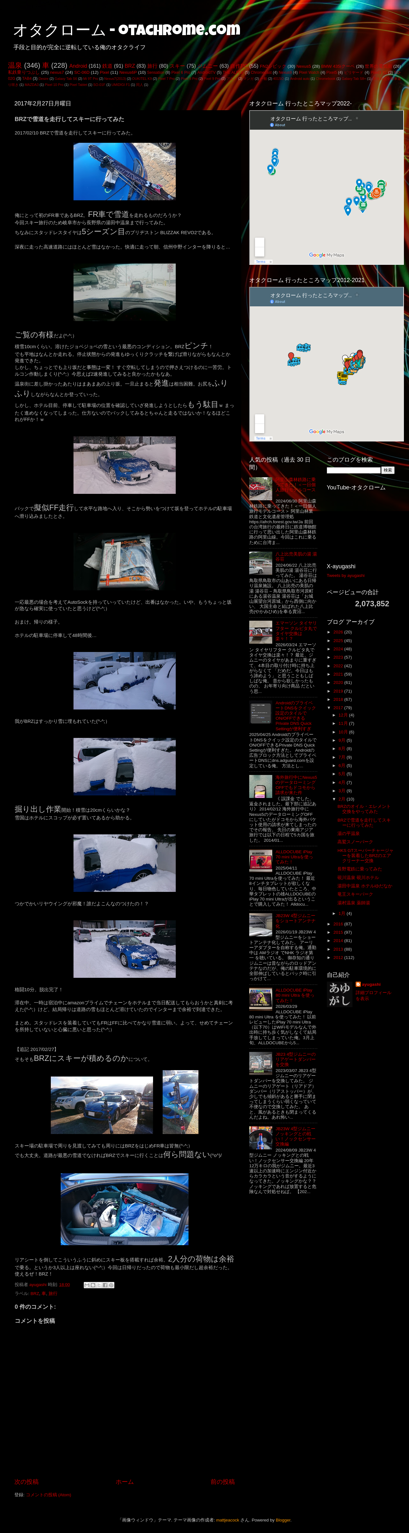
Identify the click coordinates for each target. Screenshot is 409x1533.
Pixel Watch (309, 72)
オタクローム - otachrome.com (126, 32)
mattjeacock (227, 1520)
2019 (338, 691)
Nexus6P (128, 72)
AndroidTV (206, 72)
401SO (278, 78)
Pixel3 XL (379, 72)
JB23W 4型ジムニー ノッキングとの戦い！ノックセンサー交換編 (295, 1136)
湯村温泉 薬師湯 (353, 903)
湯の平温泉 (348, 833)
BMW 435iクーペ (338, 66)
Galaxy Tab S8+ (354, 78)
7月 (343, 757)
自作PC (239, 66)
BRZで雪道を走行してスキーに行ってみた (364, 823)
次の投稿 (26, 1481)
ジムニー (207, 66)
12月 (344, 715)
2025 (338, 640)
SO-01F (99, 85)
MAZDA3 (32, 85)
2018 (338, 699)
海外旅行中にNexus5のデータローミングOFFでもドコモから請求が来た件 (296, 785)
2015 (338, 932)
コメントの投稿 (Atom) (48, 1494)
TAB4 (27, 78)
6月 (343, 765)
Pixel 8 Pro (189, 78)
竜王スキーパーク (355, 894)
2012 (338, 957)
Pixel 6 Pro (180, 72)
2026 (338, 632)
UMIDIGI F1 (121, 85)
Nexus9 (285, 72)
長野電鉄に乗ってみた (359, 869)
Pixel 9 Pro (212, 78)
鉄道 (107, 66)
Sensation (155, 72)
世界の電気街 (378, 66)
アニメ (232, 78)
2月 (343, 799)
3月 (343, 790)
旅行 (152, 66)
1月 (343, 913)
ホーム (125, 1481)
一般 (263, 78)
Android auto (300, 78)
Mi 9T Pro (90, 78)
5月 (343, 773)
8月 (343, 748)
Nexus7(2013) (115, 78)
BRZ (130, 66)
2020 (338, 682)
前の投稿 (223, 1481)
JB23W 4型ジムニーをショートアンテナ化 (295, 920)
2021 (338, 674)
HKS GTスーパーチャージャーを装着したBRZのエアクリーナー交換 (365, 855)
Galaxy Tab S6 (66, 78)
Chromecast (261, 72)
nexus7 (57, 72)
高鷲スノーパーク (355, 841)
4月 (343, 782)
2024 (338, 649)
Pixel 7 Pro (166, 78)
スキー (177, 66)
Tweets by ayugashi (346, 575)
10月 (344, 732)
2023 (338, 657)
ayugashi (371, 984)
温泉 (15, 65)
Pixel (104, 72)
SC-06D (81, 72)
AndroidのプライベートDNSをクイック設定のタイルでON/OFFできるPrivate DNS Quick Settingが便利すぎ (295, 716)
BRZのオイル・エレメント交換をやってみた (364, 809)
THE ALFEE (233, 72)
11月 (344, 723)
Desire (44, 78)
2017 (338, 707)
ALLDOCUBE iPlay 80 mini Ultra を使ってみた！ (294, 995)
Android (78, 66)
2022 (338, 665)
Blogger (283, 1520)
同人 (139, 85)
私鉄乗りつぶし (24, 72)
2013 (338, 949)
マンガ (248, 78)
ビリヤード (354, 72)
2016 (338, 924)
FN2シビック (273, 66)
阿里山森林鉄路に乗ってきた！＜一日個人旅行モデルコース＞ (295, 487)
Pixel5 (331, 72)
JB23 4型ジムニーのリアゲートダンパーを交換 (295, 1059)
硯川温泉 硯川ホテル (358, 877)
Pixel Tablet (78, 85)
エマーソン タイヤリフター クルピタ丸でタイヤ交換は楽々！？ (296, 631)
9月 (343, 740)
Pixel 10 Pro (54, 85)
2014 (338, 940)
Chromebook (326, 78)
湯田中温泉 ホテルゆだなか (364, 886)
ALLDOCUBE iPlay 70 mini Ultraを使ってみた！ (294, 856)
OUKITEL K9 (142, 78)
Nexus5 (304, 66)
